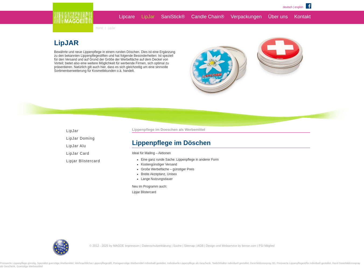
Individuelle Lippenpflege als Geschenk (189, 263)
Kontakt (302, 16)
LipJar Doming (80, 138)
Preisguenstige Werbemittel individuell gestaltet (139, 263)
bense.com (249, 245)
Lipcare (127, 16)
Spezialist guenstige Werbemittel (55, 263)
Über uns (278, 16)
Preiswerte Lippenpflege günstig (18, 263)
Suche (177, 245)
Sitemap (189, 245)
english (299, 7)
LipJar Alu (76, 146)
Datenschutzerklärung (156, 245)
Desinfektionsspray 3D (262, 263)
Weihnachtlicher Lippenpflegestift (93, 263)
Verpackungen (246, 16)
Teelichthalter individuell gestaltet (230, 263)
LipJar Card (77, 153)
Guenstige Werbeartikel (30, 266)
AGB (200, 245)
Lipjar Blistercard (83, 161)
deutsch (287, 7)
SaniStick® (173, 16)
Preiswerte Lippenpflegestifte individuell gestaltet (304, 263)
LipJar (148, 16)
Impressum (132, 245)
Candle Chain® (207, 16)
